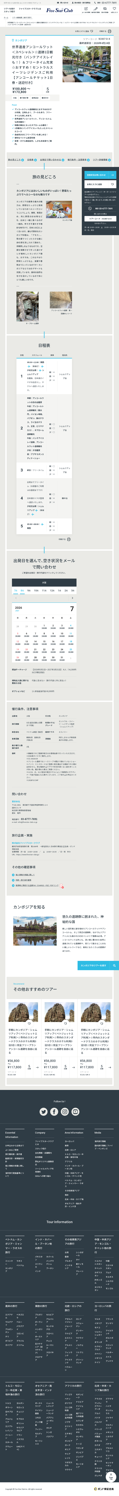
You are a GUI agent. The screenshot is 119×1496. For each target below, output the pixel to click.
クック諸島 (38, 1423)
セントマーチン (109, 1464)
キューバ (98, 1456)
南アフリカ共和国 (79, 1415)
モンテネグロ (50, 1328)
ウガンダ (79, 1448)
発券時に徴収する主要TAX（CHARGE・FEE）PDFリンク (37, 885)
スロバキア (50, 1354)
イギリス (98, 1358)
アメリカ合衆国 (109, 1471)
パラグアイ (20, 1328)
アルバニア (50, 1320)
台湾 (67, 1252)
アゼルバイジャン (68, 1320)
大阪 (44, 582)
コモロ (38, 1417)
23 (53, 649)
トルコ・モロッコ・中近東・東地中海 (74, 1156)
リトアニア (79, 1354)
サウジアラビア (20, 1429)
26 (17, 657)
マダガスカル (68, 1464)
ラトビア (68, 1333)
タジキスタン (98, 1288)
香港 (67, 1256)
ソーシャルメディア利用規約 (44, 1170)
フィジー (38, 1429)
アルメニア (68, 1346)
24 (62, 649)
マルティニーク (109, 1426)
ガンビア (68, 1441)
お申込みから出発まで (14, 1145)
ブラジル (20, 1341)
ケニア (67, 1454)
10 (36, 590)
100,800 (44, 628)
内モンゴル (98, 1281)
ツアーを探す (9, 8)
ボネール (98, 1441)
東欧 (67, 1145)
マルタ (97, 1319)
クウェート (9, 1448)
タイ (78, 1259)
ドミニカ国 (98, 1462)
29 (44, 657)
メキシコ (109, 1432)
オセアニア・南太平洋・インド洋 (73, 1205)
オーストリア (38, 1338)
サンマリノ (109, 1325)
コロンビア (20, 1335)
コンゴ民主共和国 (68, 1416)
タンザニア (79, 1438)
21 (35, 649)
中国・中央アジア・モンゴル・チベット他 (74, 1174)
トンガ (49, 1432)
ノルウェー (79, 1346)
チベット (98, 1268)
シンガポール (79, 1254)
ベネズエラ (20, 1316)
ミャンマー (9, 1262)
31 (62, 657)
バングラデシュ (50, 1262)
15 (44, 641)
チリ (7, 1336)
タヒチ (49, 1428)
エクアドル (9, 1316)
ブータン (50, 1268)
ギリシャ (20, 1423)
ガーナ (67, 1445)
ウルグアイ (9, 1323)
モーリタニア (79, 1465)
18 (71, 641)
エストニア (68, 1339)
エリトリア (68, 1428)
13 (26, 641)
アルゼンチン (9, 1331)
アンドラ (109, 1361)
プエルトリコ (109, 1449)
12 (52, 590)
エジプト (9, 1426)
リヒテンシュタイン (98, 1335)
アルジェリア (9, 1420)
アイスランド (68, 1361)
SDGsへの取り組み (43, 1176)
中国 (107, 1261)
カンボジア (9, 1270)
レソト (67, 1458)
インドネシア (68, 1267)
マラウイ (68, 1469)
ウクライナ (79, 1339)
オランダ (98, 1342)
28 (35, 657)
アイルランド (109, 1332)
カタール (9, 1442)
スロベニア (50, 1335)
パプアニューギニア (50, 1420)
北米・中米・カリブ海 (74, 1199)
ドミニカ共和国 (98, 1470)
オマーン (9, 1407)
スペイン (98, 1353)
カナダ (97, 1445)
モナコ (97, 1327)
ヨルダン (20, 1403)
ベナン (67, 1399)
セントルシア (109, 1457)
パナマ (108, 1444)
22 (44, 649)
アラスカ (98, 1399)
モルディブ (38, 1435)
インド (38, 1271)
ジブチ (67, 1422)
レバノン (9, 1430)
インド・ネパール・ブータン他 (74, 1167)
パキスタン (38, 1258)
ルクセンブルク (98, 1348)
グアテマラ (109, 1400)
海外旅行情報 (100, 1141)
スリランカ (38, 1265)
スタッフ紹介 (40, 1148)
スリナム (20, 1345)
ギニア (67, 1449)
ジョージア (68, 1328)
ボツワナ (68, 1403)
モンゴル (109, 1288)
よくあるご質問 (11, 1150)
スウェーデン (79, 1325)
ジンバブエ (79, 1458)
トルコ (8, 1403)
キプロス (20, 1419)
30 (53, 657)
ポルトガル (109, 1339)
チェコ (49, 1341)
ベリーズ (98, 1429)
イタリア (98, 1323)
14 (35, 641)
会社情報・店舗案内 (43, 1153)
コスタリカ (98, 1451)
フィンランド (68, 1354)
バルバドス (98, 1423)
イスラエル (20, 1440)
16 (53, 641)
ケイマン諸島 (38, 1412)
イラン (19, 1435)
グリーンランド (79, 1361)
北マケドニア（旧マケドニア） (38, 1348)
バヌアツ (50, 1436)
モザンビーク (79, 1396)
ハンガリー (38, 1331)
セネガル (79, 1425)
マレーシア (79, 1273)
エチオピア (68, 1435)
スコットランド (109, 1346)
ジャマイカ (109, 1419)
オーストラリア (38, 1404)
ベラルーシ (68, 1368)
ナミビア (79, 1402)
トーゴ (79, 1444)
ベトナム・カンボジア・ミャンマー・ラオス (74, 1183)
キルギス (109, 1277)
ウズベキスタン (109, 1267)
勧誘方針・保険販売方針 (14, 1160)
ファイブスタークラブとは (30, 8)
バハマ (97, 1417)
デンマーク (79, 1332)
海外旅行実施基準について (14, 1174)
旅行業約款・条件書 (13, 1154)
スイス (108, 1357)
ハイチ (108, 1406)
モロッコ (20, 1407)
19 (17, 649)
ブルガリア (38, 1316)
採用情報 (38, 1157)
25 (71, 649)
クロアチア (38, 1358)
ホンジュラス (109, 1412)
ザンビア (79, 1452)
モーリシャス (38, 1442)
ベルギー (109, 1352)
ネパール (50, 1256)
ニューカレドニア (50, 1404)
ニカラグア (109, 1438)
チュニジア (20, 1413)
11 (44, 590)
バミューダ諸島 (98, 1435)
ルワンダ (79, 1420)
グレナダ (98, 1475)
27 (26, 657)
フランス (109, 1319)
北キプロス (9, 1413)
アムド (108, 1272)
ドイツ (97, 1362)
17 (62, 641)
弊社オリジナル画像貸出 (44, 1163)
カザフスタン (98, 1274)
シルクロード (109, 1282)
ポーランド (38, 1323)
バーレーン (9, 1436)
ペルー (19, 1322)
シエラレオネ (79, 1431)
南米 (67, 1195)
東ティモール (79, 1265)
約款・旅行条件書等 (23, 880)
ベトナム (20, 1265)
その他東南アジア (72, 1190)
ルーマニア (50, 1346)
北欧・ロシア (70, 1150)
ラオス (19, 1261)
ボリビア (9, 1341)
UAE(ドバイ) (20, 1448)
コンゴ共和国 (68, 1409)
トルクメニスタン (98, 1262)
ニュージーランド (50, 1412)
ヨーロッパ (69, 1141)
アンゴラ (68, 1394)
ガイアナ (9, 1345)
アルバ (97, 1413)
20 (26, 649)
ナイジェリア (79, 1407)
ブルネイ (68, 1261)
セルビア (50, 1314)
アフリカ (68, 1161)
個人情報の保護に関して (25, 874)
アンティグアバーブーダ (98, 1406)
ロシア (79, 1319)
